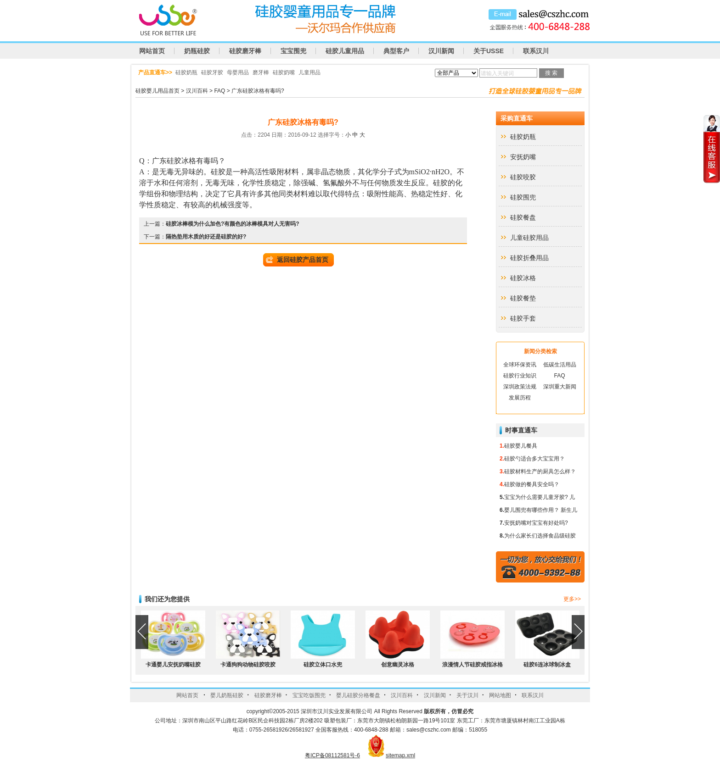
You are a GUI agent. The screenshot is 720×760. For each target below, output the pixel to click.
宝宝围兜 (293, 51)
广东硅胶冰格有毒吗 (185, 161)
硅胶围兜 (523, 197)
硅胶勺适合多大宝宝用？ (534, 458)
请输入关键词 (497, 73)
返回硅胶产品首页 (302, 259)
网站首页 (152, 51)
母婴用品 (238, 72)
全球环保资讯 (519, 364)
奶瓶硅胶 (197, 51)
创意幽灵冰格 (397, 664)
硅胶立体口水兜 (323, 664)
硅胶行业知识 (519, 375)
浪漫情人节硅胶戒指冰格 (472, 664)
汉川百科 (197, 91)
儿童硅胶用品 (529, 237)
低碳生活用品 (559, 364)
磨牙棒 (261, 72)
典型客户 (396, 51)
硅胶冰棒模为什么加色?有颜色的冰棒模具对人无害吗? (232, 224)
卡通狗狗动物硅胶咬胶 (248, 664)
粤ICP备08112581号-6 (332, 755)
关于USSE (488, 51)
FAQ (219, 91)
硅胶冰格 (523, 278)
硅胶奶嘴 (284, 72)
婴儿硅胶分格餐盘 (358, 695)
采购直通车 (517, 118)
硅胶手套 (523, 318)
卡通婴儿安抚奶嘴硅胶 (173, 664)
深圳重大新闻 (559, 386)
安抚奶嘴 (523, 157)
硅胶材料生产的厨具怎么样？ (540, 471)
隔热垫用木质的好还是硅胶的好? (206, 236)
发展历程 (520, 397)
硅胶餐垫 (523, 298)
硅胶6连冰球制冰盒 (547, 664)
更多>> (572, 599)
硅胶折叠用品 (529, 257)
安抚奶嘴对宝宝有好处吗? (536, 523)
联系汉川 (536, 51)
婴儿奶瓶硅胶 (226, 695)
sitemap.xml (400, 755)
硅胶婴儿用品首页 (157, 91)
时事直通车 (521, 430)
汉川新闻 (441, 51)
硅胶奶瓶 (186, 72)
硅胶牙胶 (212, 72)
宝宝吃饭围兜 (309, 695)
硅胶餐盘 (523, 217)
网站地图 (500, 695)
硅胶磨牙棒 (245, 51)
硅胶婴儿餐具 (520, 446)
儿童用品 (309, 72)
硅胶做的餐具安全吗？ (531, 484)
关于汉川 (467, 695)
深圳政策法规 (519, 386)
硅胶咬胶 (523, 177)
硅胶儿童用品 (345, 51)
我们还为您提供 (167, 599)
